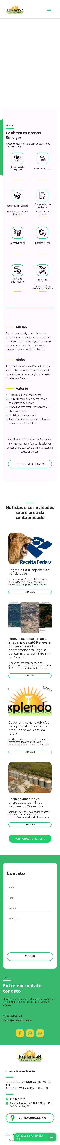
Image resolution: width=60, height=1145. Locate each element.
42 (12, 1015)
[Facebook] (20, 1033)
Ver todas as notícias (30, 838)
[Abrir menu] (48, 9)
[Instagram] (30, 1033)
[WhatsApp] (40, 1033)
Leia (30, 592)
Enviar (30, 956)
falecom (17, 1020)
